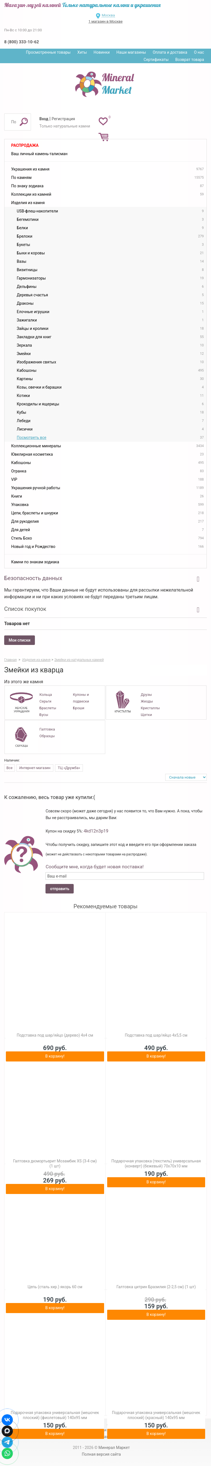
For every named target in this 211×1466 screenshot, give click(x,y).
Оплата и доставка (170, 52)
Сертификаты (156, 59)
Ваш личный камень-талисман (39, 154)
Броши (78, 708)
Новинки (101, 52)
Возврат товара (189, 59)
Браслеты (47, 708)
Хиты (82, 52)
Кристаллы (150, 708)
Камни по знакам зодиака (35, 562)
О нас (199, 52)
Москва (108, 15)
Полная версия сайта (101, 1454)
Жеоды (147, 701)
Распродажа (25, 145)
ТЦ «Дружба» (69, 768)
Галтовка (47, 729)
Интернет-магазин (35, 768)
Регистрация (63, 119)
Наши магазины (131, 52)
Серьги (45, 701)
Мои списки (19, 640)
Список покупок (25, 609)
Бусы (43, 715)
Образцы (47, 736)
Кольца (45, 694)
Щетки (146, 715)
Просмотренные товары (48, 52)
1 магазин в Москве (105, 21)
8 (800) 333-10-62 (21, 41)
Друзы (146, 694)
